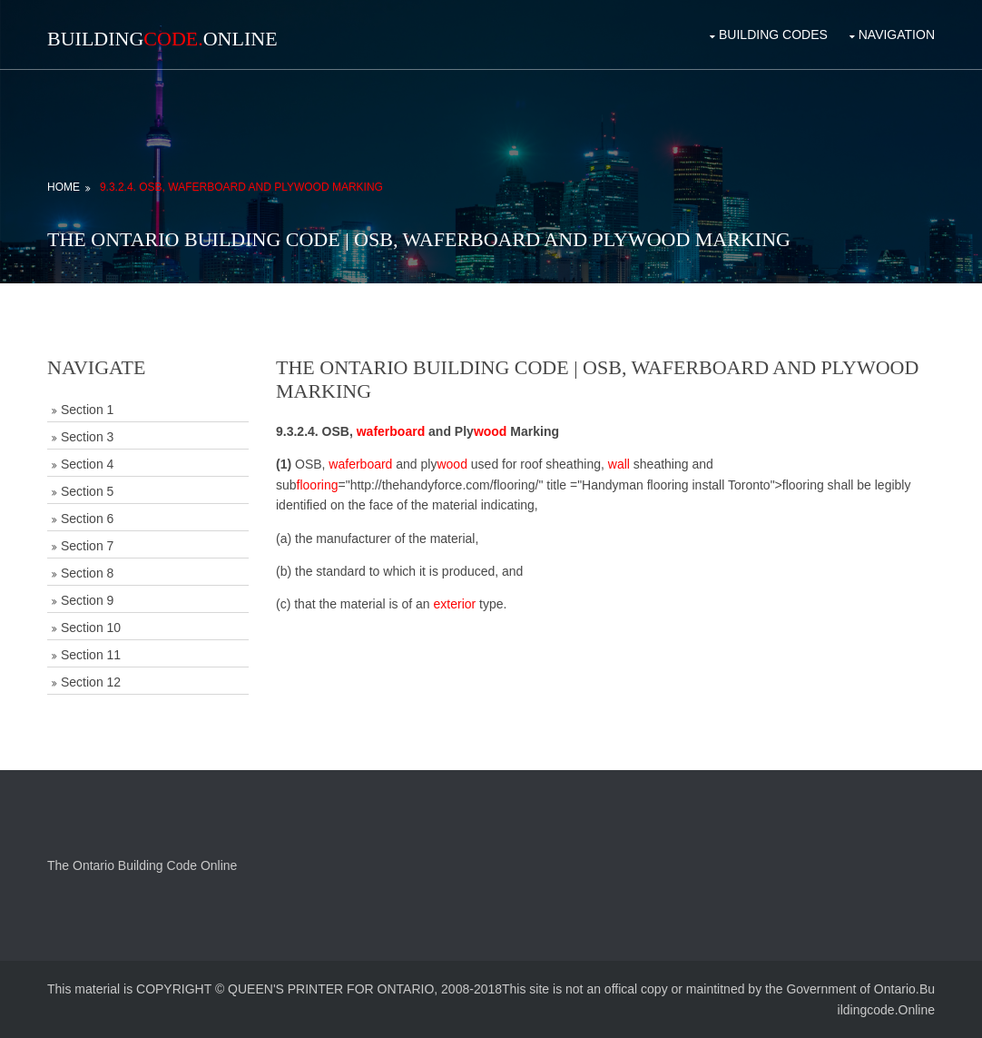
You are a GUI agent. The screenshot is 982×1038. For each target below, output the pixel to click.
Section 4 (87, 464)
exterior (455, 604)
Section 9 (87, 600)
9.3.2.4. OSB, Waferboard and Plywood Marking (241, 187)
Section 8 (87, 573)
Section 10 (91, 627)
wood (490, 431)
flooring (318, 485)
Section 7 (87, 546)
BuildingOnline (162, 38)
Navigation (897, 34)
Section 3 (87, 437)
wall (619, 464)
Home (63, 187)
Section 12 (91, 682)
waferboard (391, 431)
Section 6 (87, 518)
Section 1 (87, 409)
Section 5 (87, 491)
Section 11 (91, 655)
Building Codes (773, 34)
